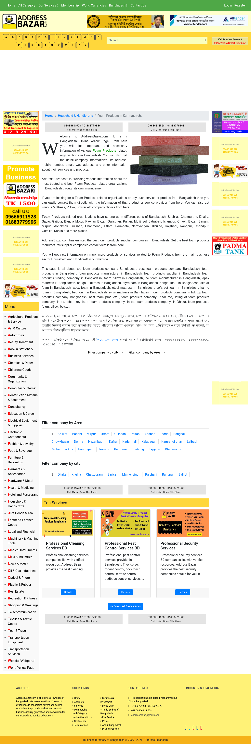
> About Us (78, 702)
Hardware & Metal (20, 481)
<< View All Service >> (125, 606)
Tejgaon (154, 449)
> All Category (79, 713)
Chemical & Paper (20, 363)
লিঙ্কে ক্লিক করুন (107, 339)
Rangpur (168, 474)
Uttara (105, 434)
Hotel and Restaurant (23, 494)
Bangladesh (118, 5)
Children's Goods (20, 370)
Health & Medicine (21, 488)
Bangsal (179, 434)
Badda (164, 434)
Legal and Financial (21, 531)
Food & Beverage (20, 451)
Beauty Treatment (20, 342)
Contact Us (138, 5)
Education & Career (21, 414)
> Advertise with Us (82, 717)
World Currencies (94, 5)
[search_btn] (205, 40)
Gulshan (120, 434)
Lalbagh (192, 441)
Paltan (135, 434)
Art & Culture (17, 328)
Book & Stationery (20, 349)
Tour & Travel (17, 631)
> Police (104, 721)
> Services (77, 705)
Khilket (62, 434)
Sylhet (183, 474)
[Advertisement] (125, 79)
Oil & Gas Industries (22, 571)
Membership (70, 5)
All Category (26, 5)
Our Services (48, 5)
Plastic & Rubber (19, 584)
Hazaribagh (96, 441)
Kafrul (113, 441)
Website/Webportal (21, 661)
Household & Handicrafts (75, 116)
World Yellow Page (21, 668)
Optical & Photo (19, 578)
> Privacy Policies (109, 728)
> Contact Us (79, 721)
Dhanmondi (173, 449)
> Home (76, 698)
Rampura (120, 449)
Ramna (104, 449)
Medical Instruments (22, 550)
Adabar (150, 434)
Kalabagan (148, 441)
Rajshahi (151, 474)
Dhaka (62, 474)
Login (228, 5)
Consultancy (16, 407)
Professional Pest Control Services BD (122, 545)
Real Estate (16, 591)
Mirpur (91, 434)
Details (68, 592)
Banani (77, 434)
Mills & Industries (20, 557)
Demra (78, 441)
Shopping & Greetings (23, 605)
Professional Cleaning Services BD (65, 545)
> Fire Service (107, 717)
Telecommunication (22, 612)
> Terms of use (80, 725)
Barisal (112, 474)
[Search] (155, 40)
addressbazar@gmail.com (145, 715)
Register (240, 5)
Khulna (76, 474)
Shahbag (138, 449)
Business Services (21, 356)
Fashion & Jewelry (20, 444)
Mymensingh (131, 474)
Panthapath (86, 449)
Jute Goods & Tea (20, 513)
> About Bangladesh (111, 725)
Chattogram (94, 474)
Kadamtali (129, 441)
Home (11, 5)
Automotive (16, 335)
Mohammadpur (62, 449)
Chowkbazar (60, 441)
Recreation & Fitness (22, 598)
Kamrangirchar (171, 441)
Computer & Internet (22, 388)
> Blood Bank (107, 705)
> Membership (79, 709)
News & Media (18, 564)
